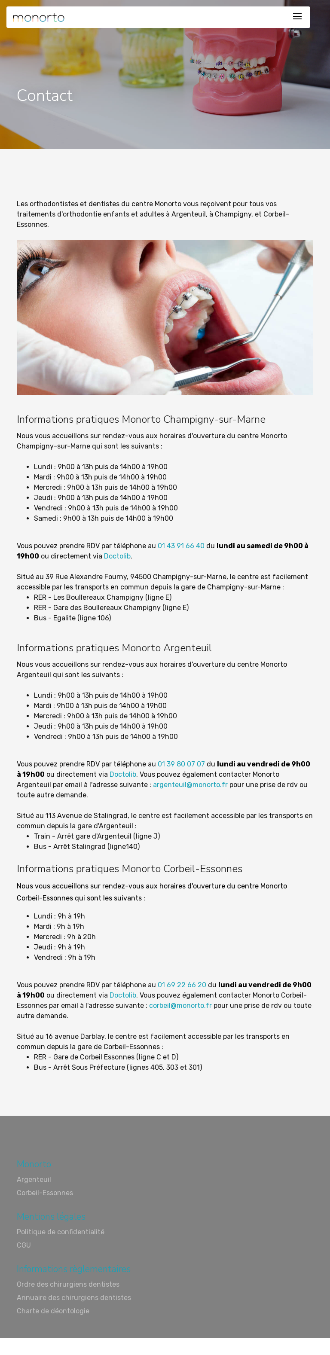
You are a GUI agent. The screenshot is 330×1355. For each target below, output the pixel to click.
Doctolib (116, 556)
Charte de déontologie (53, 1311)
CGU (24, 1245)
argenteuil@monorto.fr (190, 785)
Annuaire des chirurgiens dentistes (74, 1298)
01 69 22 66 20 (182, 985)
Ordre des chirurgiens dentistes (68, 1284)
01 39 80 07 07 (181, 764)
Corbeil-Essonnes (45, 1193)
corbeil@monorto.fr (180, 1005)
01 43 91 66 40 (181, 546)
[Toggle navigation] (297, 17)
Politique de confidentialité (60, 1232)
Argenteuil (34, 1179)
